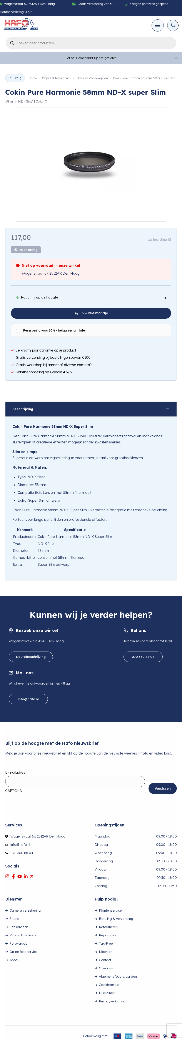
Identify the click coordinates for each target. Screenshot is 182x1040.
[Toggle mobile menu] (158, 25)
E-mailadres (15, 772)
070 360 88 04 (143, 657)
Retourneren (108, 927)
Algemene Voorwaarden (118, 976)
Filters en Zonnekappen (92, 78)
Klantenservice (110, 910)
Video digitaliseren (24, 935)
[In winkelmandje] (91, 313)
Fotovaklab (19, 943)
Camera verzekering (25, 910)
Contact (105, 960)
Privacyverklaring (112, 1001)
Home (33, 78)
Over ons (106, 968)
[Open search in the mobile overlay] (91, 42)
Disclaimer (107, 993)
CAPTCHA (13, 790)
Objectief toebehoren (56, 78)
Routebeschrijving (31, 657)
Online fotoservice (24, 952)
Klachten (105, 952)
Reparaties (107, 935)
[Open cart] (173, 25)
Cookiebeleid (109, 985)
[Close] (176, 58)
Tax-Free (106, 943)
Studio (14, 919)
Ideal (14, 960)
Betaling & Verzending (116, 919)
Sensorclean (19, 927)
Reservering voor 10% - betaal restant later (54, 330)
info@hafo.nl (28, 699)
